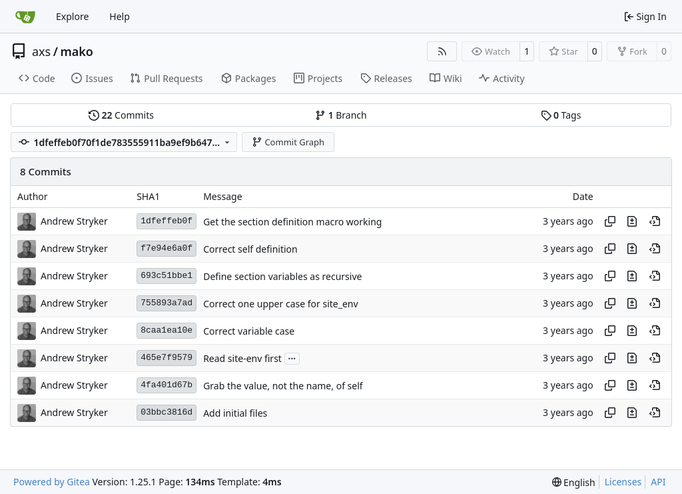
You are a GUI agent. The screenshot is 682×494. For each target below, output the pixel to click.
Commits (121, 115)
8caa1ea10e (166, 330)
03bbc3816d (166, 412)
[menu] (573, 482)
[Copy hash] (610, 221)
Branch (341, 115)
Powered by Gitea (51, 481)
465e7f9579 (166, 358)
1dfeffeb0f (166, 221)
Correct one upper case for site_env (280, 303)
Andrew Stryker (74, 221)
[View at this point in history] (655, 221)
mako (76, 51)
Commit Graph (288, 142)
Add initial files (235, 413)
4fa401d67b (166, 385)
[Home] (25, 17)
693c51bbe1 (166, 276)
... (292, 357)
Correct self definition (250, 249)
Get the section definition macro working (292, 221)
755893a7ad (166, 303)
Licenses (623, 481)
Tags (561, 115)
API (658, 481)
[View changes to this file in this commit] (632, 221)
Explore (72, 16)
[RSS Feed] (442, 51)
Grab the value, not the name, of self (282, 385)
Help (119, 16)
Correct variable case (248, 331)
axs (41, 51)
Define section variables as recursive (282, 276)
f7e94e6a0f (166, 248)
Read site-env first (242, 358)
